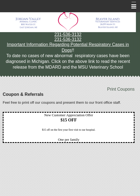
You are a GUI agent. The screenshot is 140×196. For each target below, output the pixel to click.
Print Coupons (121, 89)
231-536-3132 (67, 34)
